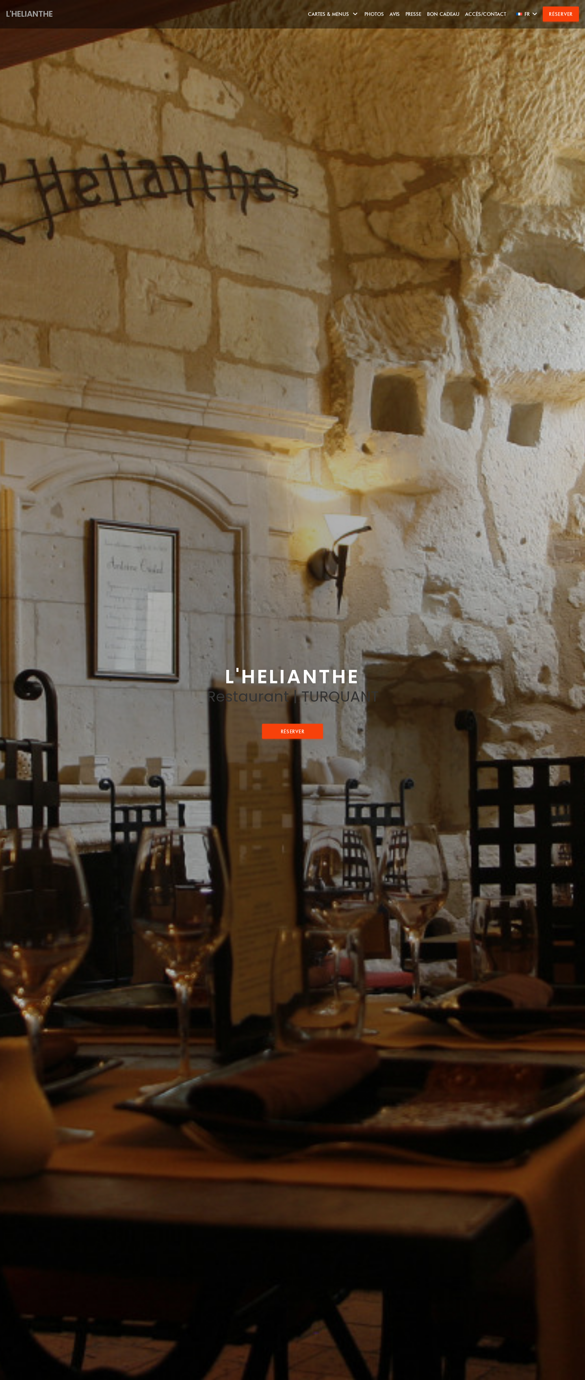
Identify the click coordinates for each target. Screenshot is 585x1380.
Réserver (561, 14)
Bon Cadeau (443, 14)
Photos (374, 14)
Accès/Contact (485, 14)
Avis (395, 14)
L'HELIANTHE (29, 14)
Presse (413, 14)
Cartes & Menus (333, 14)
